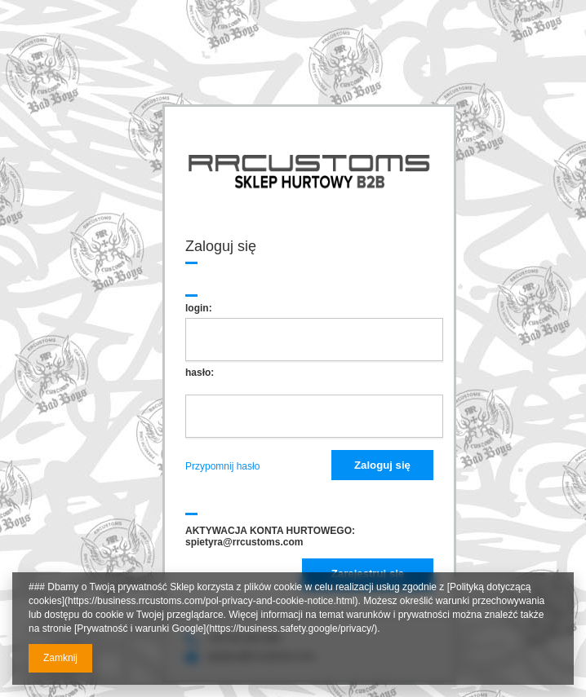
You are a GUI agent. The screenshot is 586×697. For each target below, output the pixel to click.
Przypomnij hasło (222, 466)
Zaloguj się (382, 465)
